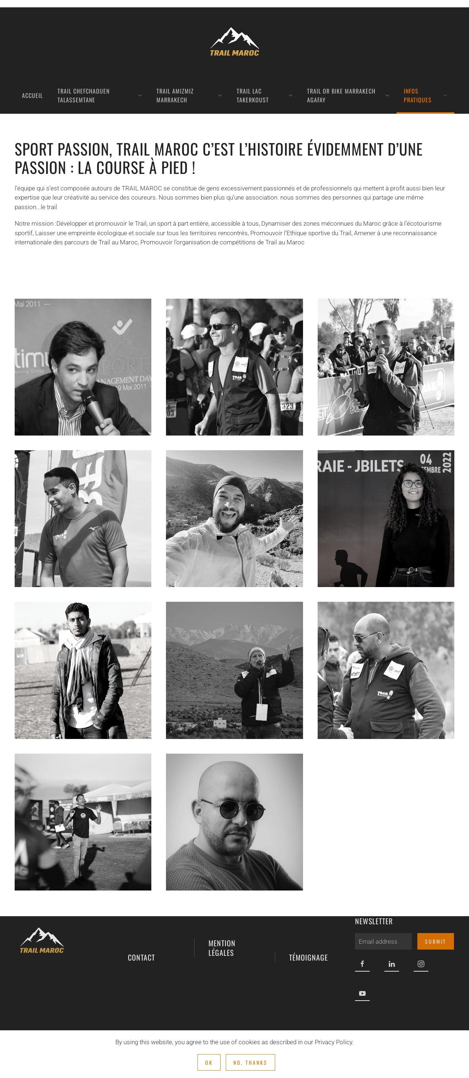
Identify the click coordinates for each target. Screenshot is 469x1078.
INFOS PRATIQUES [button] (425, 95)
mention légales (220, 925)
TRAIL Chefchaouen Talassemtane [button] (100, 95)
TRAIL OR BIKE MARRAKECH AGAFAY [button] (348, 95)
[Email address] (381, 941)
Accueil (32, 95)
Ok (209, 1062)
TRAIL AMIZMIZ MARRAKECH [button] (189, 95)
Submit (433, 941)
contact (139, 925)
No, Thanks (250, 1062)
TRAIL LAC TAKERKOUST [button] (265, 95)
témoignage (306, 925)
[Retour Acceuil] (234, 42)
